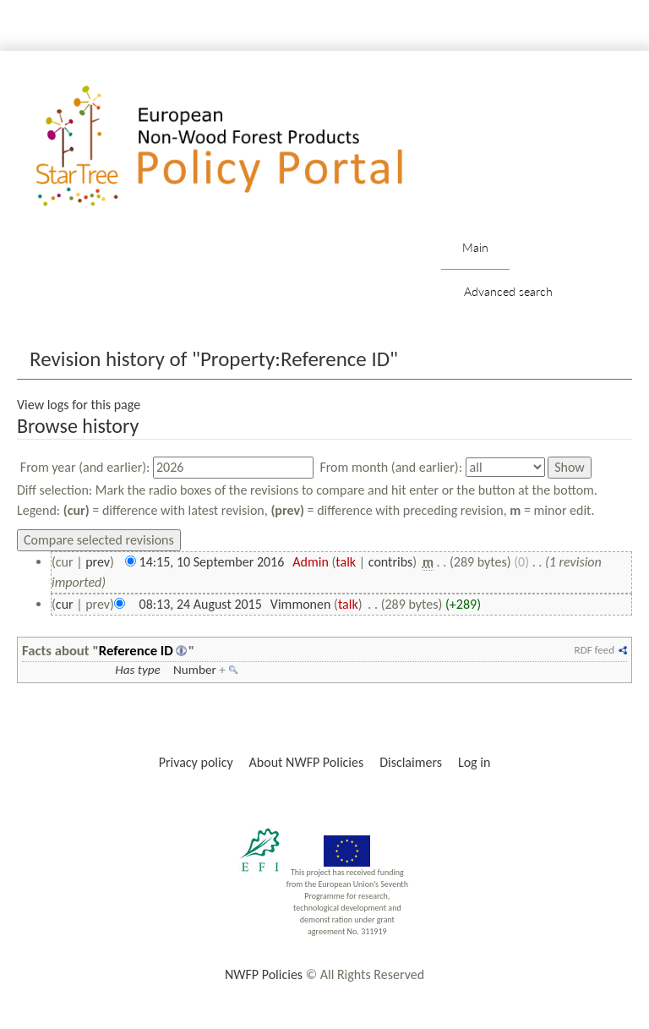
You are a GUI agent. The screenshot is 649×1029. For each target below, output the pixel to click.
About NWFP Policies (306, 762)
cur (65, 604)
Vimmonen (300, 604)
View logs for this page (78, 405)
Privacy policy (196, 762)
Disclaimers (410, 762)
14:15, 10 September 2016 (212, 562)
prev (97, 562)
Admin (310, 562)
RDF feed (594, 649)
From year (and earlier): (85, 467)
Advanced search (508, 291)
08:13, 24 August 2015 (200, 604)
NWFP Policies (264, 974)
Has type (138, 669)
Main (475, 247)
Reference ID (136, 650)
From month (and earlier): (390, 467)
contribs (390, 562)
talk (345, 562)
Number (194, 669)
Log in (474, 762)
